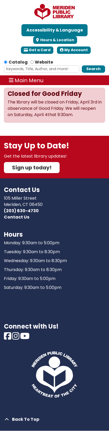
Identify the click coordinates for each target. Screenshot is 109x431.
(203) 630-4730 (21, 211)
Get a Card (37, 50)
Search (93, 68)
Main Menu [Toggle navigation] (26, 80)
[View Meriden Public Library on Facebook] (8, 338)
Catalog (18, 62)
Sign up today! (31, 167)
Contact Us (16, 217)
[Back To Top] (54, 419)
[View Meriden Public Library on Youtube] (25, 338)
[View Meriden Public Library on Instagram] (16, 338)
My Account (74, 50)
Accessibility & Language (54, 30)
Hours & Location (56, 40)
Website (44, 62)
